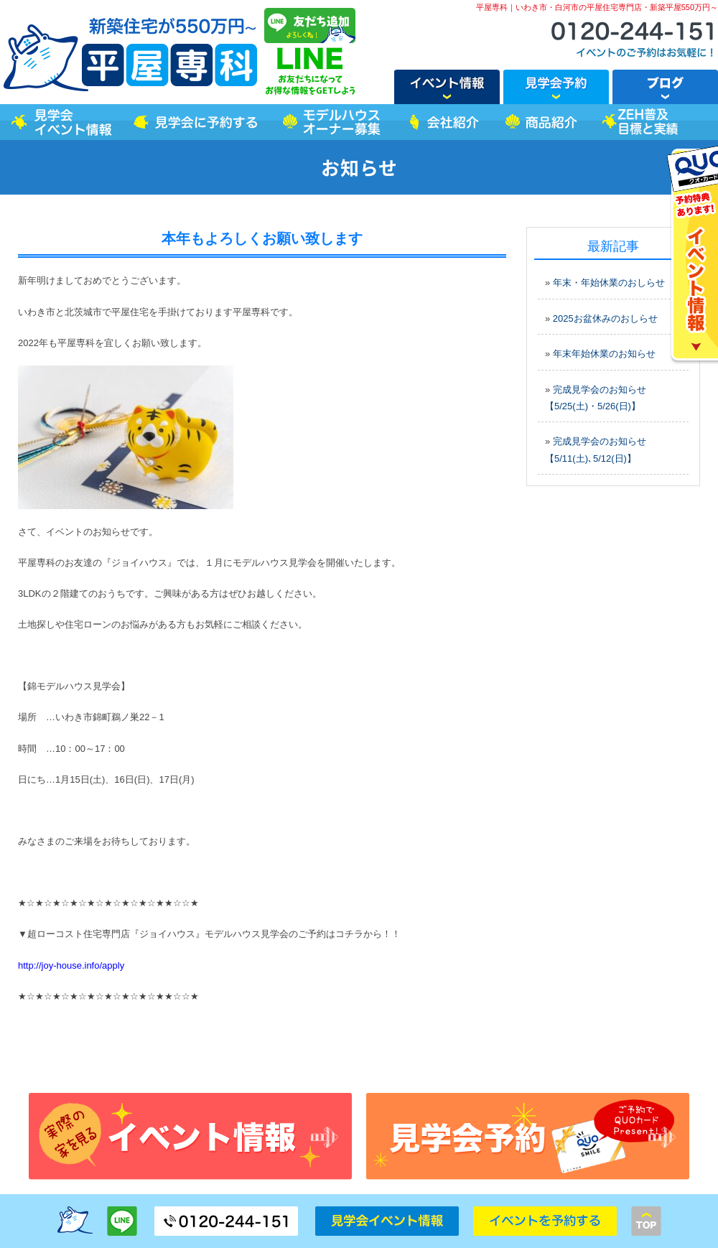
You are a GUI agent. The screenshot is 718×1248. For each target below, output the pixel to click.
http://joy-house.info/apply (71, 965)
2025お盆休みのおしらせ (605, 318)
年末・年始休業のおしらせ (609, 282)
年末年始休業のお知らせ (604, 353)
